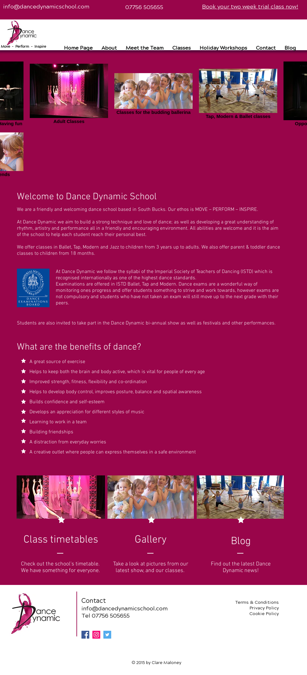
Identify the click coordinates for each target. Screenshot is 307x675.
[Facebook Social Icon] (85, 635)
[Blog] (240, 541)
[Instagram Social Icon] (96, 635)
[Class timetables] (60, 540)
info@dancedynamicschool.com (46, 6)
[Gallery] (150, 540)
